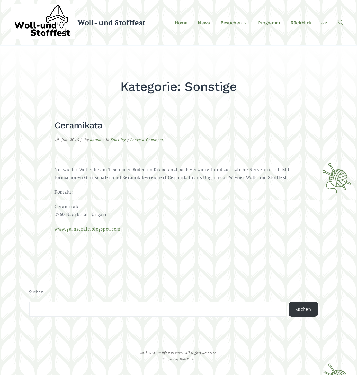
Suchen (36, 292)
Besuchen (231, 22)
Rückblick (301, 22)
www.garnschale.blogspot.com (87, 229)
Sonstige (118, 139)
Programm (269, 22)
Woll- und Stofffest (111, 22)
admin (96, 139)
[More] (323, 23)
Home (181, 22)
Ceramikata (78, 125)
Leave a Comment (146, 139)
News (204, 22)
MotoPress (187, 359)
